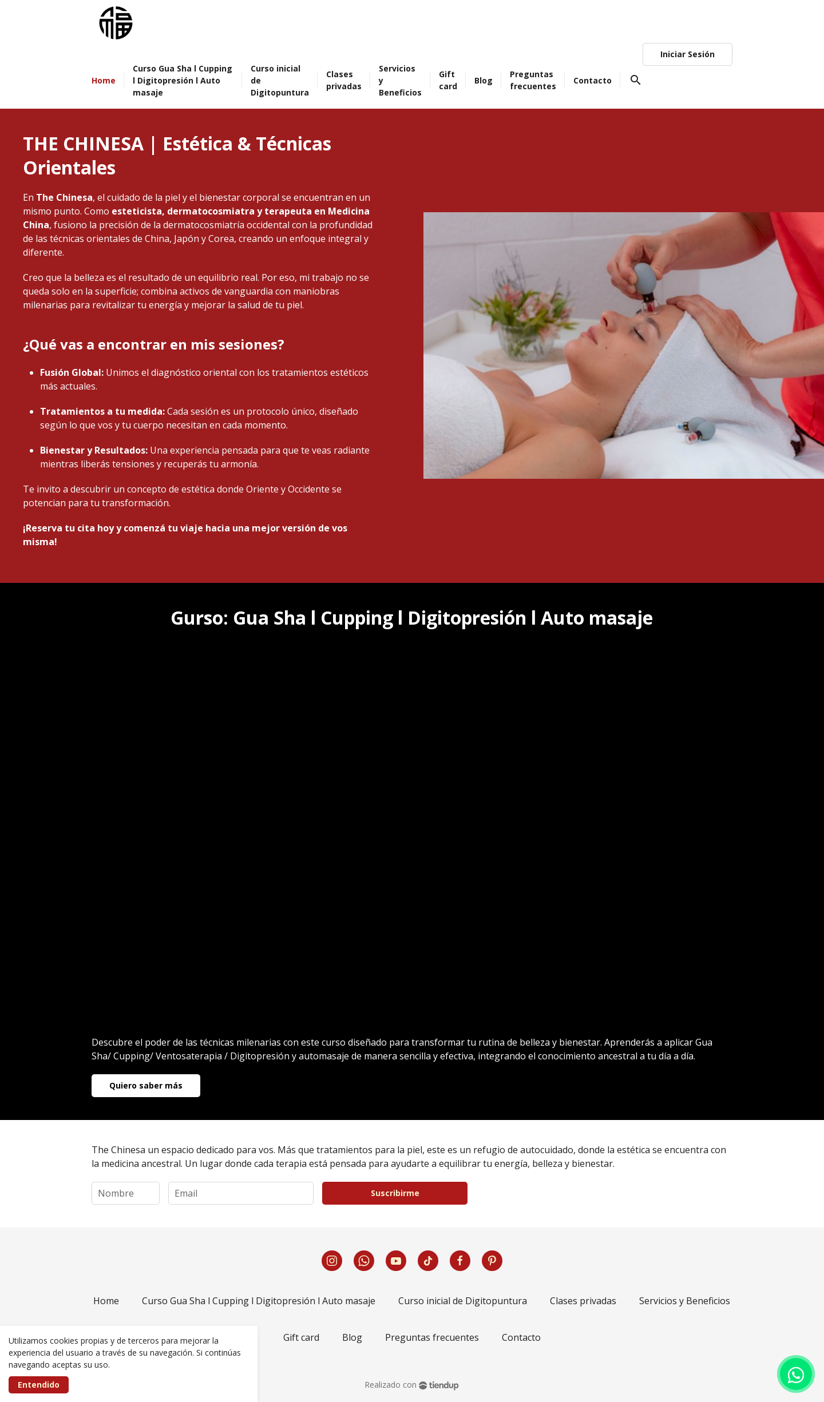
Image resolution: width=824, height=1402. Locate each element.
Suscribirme (395, 1192)
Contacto (521, 1337)
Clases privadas (583, 1300)
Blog (352, 1337)
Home (106, 1300)
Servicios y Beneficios (684, 1300)
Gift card (301, 1337)
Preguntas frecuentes (432, 1337)
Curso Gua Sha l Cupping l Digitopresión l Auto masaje (258, 1300)
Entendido (39, 1384)
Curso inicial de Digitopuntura (462, 1300)
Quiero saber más (146, 1085)
